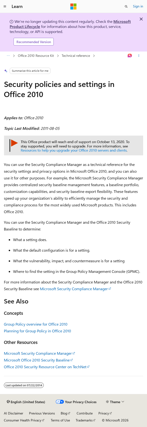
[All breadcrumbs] (8, 56)
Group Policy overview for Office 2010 (35, 324)
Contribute (85, 413)
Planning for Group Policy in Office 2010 (37, 330)
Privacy (103, 413)
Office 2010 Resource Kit (36, 55)
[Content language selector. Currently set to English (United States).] (26, 402)
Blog (64, 413)
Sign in (138, 6)
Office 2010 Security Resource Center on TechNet (45, 366)
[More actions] (139, 56)
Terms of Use (60, 420)
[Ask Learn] (130, 56)
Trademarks (84, 420)
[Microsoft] (73, 6)
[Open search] (126, 6)
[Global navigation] (5, 6)
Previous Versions (42, 413)
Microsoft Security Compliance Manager (74, 288)
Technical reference (76, 55)
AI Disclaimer (13, 413)
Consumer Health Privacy (22, 420)
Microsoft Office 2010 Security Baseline (37, 359)
